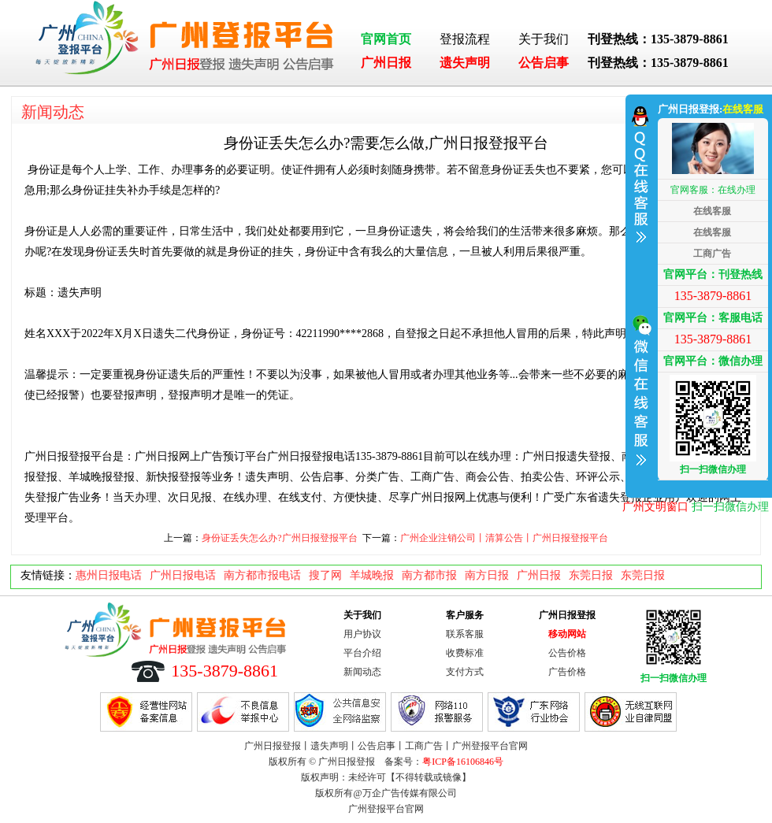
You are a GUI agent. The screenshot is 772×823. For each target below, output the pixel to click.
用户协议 (362, 633)
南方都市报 (429, 575)
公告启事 (543, 62)
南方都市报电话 (262, 575)
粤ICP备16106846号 (462, 761)
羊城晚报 (372, 575)
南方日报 (487, 575)
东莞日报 (591, 575)
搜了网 (325, 575)
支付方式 (465, 671)
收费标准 (465, 652)
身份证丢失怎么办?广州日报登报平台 (279, 537)
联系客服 (465, 633)
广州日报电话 (183, 575)
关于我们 (543, 39)
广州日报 (386, 62)
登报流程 (465, 39)
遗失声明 (465, 62)
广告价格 (567, 671)
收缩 (639, 294)
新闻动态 (52, 111)
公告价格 (567, 652)
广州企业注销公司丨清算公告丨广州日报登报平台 (504, 537)
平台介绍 (362, 652)
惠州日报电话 (109, 575)
